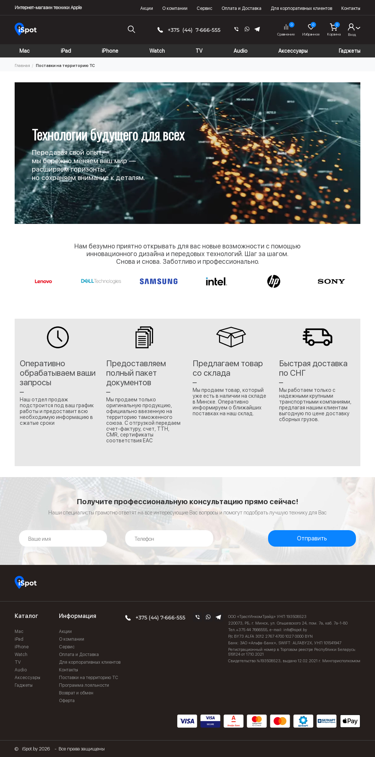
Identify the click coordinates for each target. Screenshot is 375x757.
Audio (21, 669)
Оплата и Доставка (241, 8)
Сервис (204, 8)
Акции (146, 8)
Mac (19, 631)
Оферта (67, 700)
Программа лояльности (84, 685)
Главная (22, 65)
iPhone (22, 646)
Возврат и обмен (76, 693)
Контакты (350, 8)
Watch (21, 654)
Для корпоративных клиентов (301, 8)
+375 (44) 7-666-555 (194, 30)
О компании (175, 8)
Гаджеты (24, 685)
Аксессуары (27, 677)
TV (18, 662)
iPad (19, 639)
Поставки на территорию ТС (88, 677)
